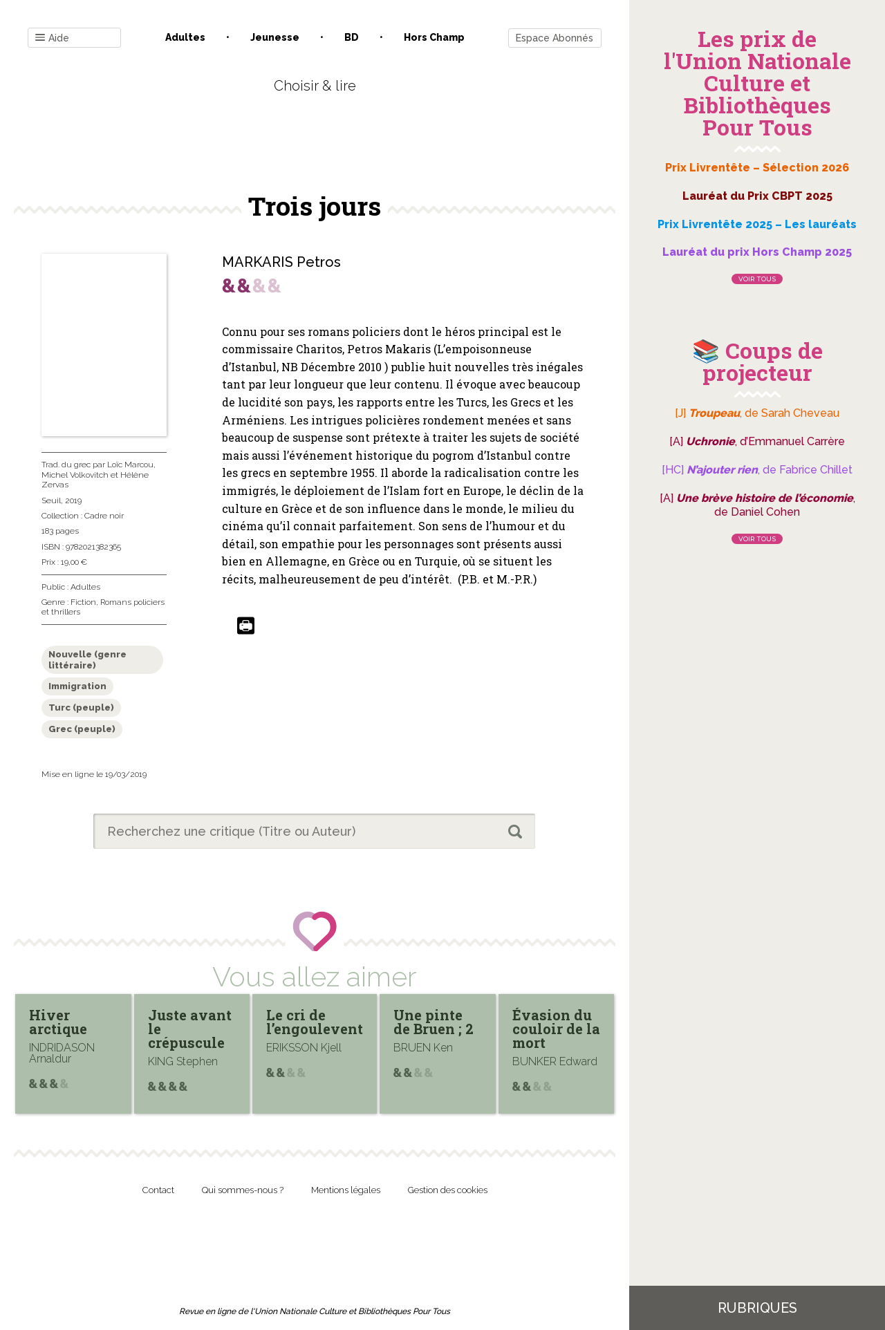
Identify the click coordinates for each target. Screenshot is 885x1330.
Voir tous (757, 279)
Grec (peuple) (81, 729)
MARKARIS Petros (281, 262)
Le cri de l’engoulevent (314, 1022)
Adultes (185, 37)
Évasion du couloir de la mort (556, 1028)
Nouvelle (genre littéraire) (87, 660)
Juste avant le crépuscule (190, 1028)
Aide (52, 38)
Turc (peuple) (81, 707)
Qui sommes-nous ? (242, 1190)
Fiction (83, 602)
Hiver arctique (58, 1022)
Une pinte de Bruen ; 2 (433, 1022)
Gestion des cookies (447, 1190)
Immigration (77, 686)
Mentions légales (345, 1190)
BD (351, 37)
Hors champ (434, 37)
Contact (158, 1190)
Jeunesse (274, 37)
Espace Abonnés (554, 38)
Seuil (51, 500)
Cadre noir (104, 516)
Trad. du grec (66, 464)
